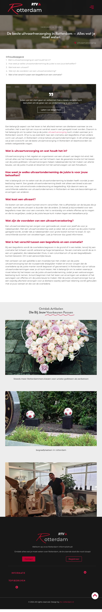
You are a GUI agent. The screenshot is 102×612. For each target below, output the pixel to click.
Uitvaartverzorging (86, 43)
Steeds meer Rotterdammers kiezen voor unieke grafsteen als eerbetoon (51, 379)
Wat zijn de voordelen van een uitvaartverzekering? (32, 71)
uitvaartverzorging (57, 132)
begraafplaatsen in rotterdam (51, 450)
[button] (91, 7)
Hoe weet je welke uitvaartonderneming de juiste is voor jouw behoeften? (42, 63)
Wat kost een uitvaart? (18, 67)
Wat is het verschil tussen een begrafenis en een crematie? (35, 74)
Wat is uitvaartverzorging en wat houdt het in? (29, 60)
